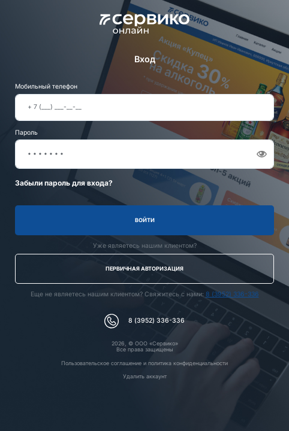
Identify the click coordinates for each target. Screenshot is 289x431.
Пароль (26, 132)
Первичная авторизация (144, 268)
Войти (145, 220)
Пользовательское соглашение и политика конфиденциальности (144, 363)
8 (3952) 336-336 (232, 294)
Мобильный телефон (46, 86)
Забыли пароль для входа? (64, 183)
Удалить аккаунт (145, 376)
